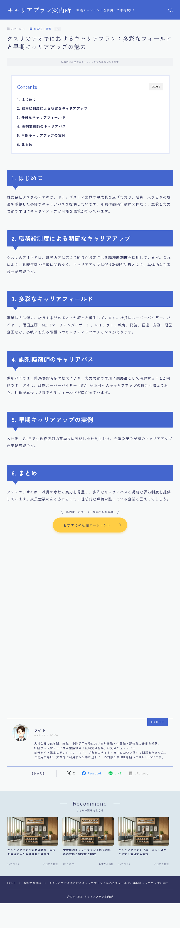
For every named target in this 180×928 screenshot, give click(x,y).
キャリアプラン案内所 (39, 10)
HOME (11, 883)
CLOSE (156, 86)
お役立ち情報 (41, 28)
